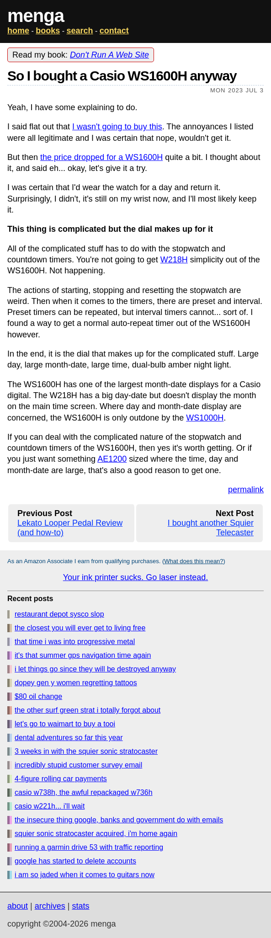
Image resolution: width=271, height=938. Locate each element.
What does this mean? (193, 561)
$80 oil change (38, 696)
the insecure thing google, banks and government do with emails (119, 820)
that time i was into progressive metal (75, 641)
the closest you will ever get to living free (80, 628)
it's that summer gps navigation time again (83, 655)
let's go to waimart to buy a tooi (65, 724)
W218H (174, 259)
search (79, 30)
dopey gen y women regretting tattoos (76, 683)
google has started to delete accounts (75, 861)
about (17, 906)
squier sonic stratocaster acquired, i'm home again (96, 833)
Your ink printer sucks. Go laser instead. (135, 577)
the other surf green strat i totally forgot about (87, 710)
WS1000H (204, 417)
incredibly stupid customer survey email (78, 765)
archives (50, 906)
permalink (246, 489)
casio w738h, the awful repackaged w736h (84, 792)
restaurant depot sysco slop (59, 614)
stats (80, 906)
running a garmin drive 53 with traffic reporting (89, 847)
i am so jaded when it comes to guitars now (84, 875)
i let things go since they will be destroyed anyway (95, 669)
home (18, 30)
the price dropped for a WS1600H (101, 157)
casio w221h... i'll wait (50, 806)
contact (114, 30)
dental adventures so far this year (69, 737)
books (48, 30)
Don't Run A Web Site (109, 54)
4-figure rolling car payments (61, 779)
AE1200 (112, 459)
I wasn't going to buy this (117, 126)
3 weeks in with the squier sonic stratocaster (86, 751)
